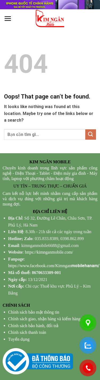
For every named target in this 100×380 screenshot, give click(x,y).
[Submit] (90, 134)
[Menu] (8, 18)
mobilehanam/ (53, 265)
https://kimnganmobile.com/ (49, 252)
